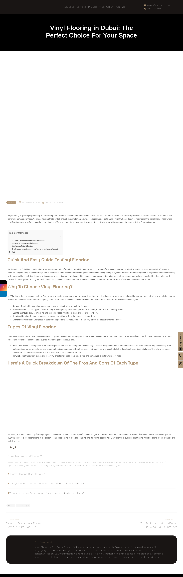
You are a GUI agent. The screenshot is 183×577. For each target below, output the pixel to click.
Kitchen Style (23, 505)
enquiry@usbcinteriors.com (159, 5)
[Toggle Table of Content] (57, 237)
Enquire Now (180, 341)
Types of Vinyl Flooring (24, 246)
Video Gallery (106, 7)
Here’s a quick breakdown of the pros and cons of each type (37, 249)
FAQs (13, 252)
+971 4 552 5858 (154, 8)
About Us (69, 7)
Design (11, 203)
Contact (120, 7)
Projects (92, 7)
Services (81, 7)
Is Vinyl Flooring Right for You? (27, 474)
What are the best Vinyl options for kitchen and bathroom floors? (46, 493)
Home (10, 505)
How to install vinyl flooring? (25, 456)
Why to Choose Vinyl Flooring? (26, 243)
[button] (92, 456)
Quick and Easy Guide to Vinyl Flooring (29, 240)
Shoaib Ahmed (56, 202)
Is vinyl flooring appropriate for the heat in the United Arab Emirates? (48, 483)
